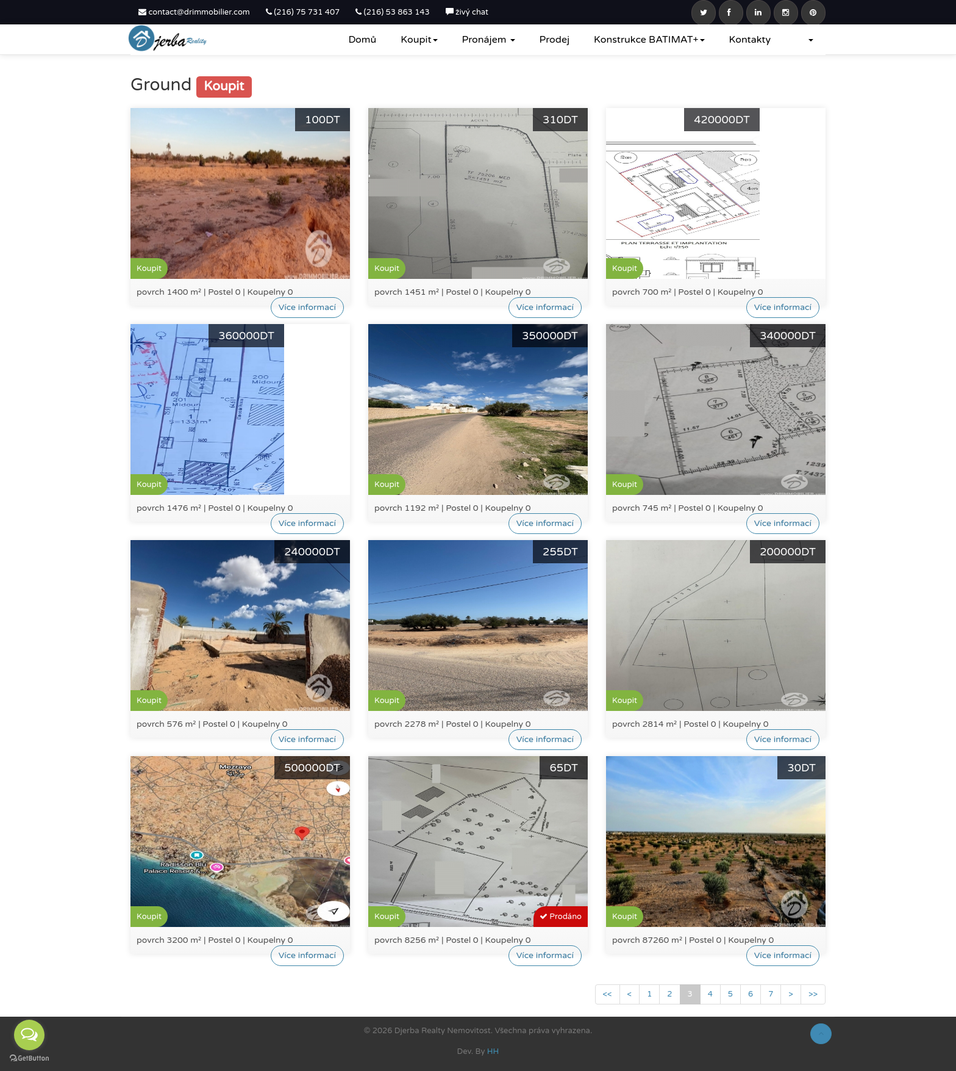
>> (813, 994)
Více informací (307, 307)
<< (607, 994)
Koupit (419, 40)
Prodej (554, 40)
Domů (362, 40)
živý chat (467, 12)
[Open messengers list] (29, 1035)
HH (493, 1051)
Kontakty (750, 40)
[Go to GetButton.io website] (29, 1058)
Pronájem (488, 40)
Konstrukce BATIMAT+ (649, 40)
